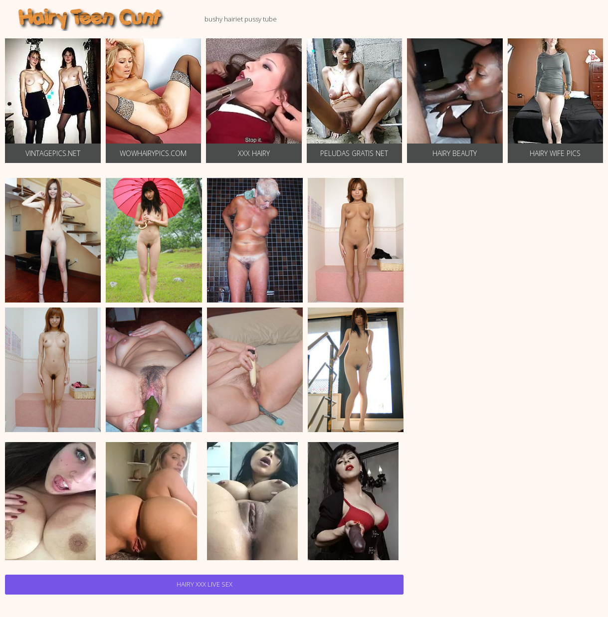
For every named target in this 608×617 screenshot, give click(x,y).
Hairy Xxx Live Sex (204, 584)
